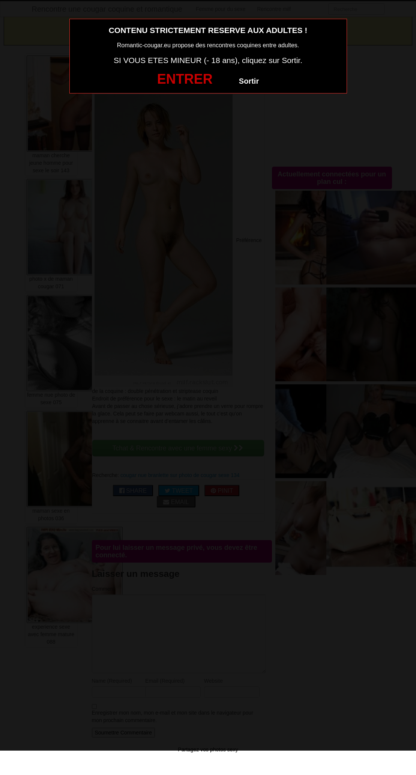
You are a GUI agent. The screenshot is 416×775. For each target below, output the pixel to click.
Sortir (249, 81)
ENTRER (185, 79)
